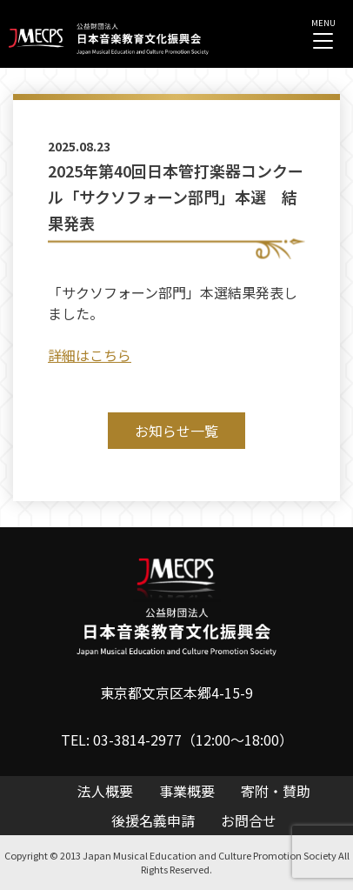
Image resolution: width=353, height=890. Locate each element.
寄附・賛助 (275, 790)
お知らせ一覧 (176, 430)
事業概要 (187, 790)
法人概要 (105, 790)
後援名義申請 (153, 820)
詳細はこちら (89, 355)
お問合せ (248, 820)
